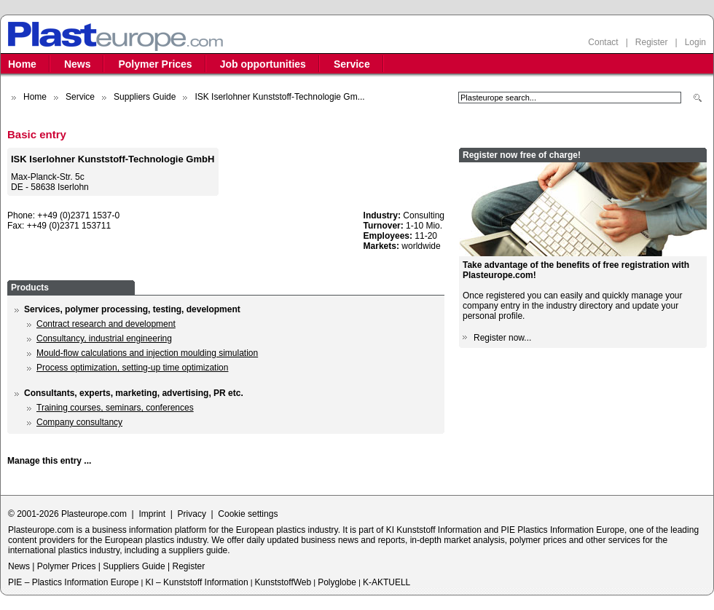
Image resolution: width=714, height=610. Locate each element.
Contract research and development (106, 324)
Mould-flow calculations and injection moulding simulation (147, 353)
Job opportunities (263, 64)
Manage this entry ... (49, 461)
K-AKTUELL (386, 582)
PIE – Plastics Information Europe (73, 582)
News (77, 64)
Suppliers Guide (145, 97)
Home (22, 64)
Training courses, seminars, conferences (115, 408)
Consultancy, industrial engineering (104, 338)
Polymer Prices (155, 64)
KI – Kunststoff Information (196, 582)
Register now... (502, 338)
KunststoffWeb (283, 582)
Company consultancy (79, 422)
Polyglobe (337, 582)
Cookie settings (248, 514)
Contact (603, 42)
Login (695, 42)
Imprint (151, 514)
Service (352, 64)
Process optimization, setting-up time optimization (132, 368)
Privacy (192, 514)
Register (651, 42)
